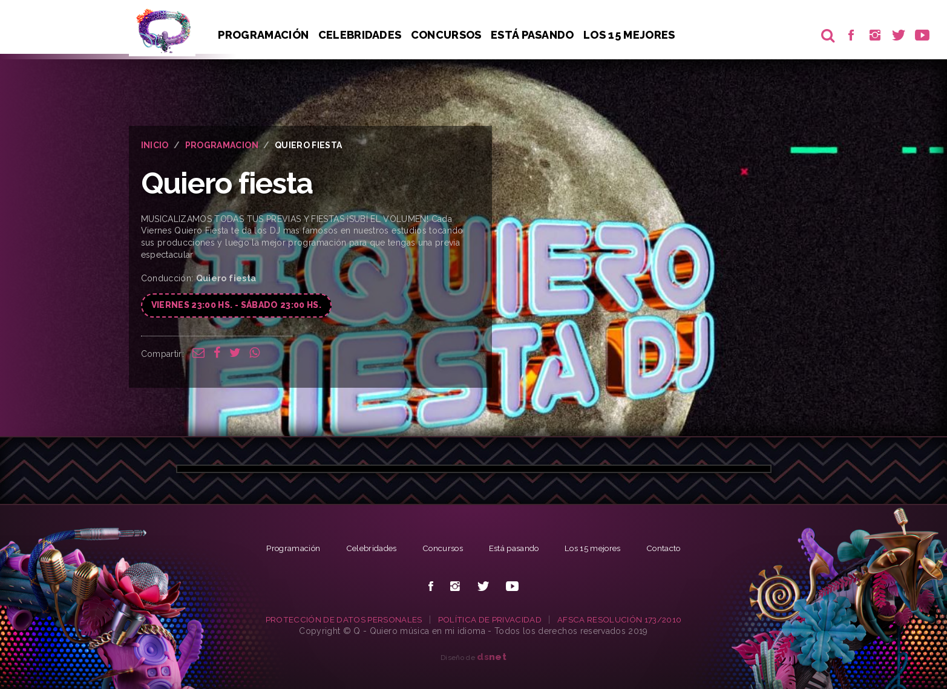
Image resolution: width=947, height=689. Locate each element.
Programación (263, 34)
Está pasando (535, 34)
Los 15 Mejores (633, 34)
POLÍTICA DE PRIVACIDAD (490, 619)
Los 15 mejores (599, 548)
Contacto (674, 548)
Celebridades (360, 34)
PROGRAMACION (221, 145)
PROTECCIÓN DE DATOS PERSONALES (341, 619)
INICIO (155, 145)
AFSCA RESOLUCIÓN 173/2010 (621, 619)
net (491, 656)
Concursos (448, 34)
